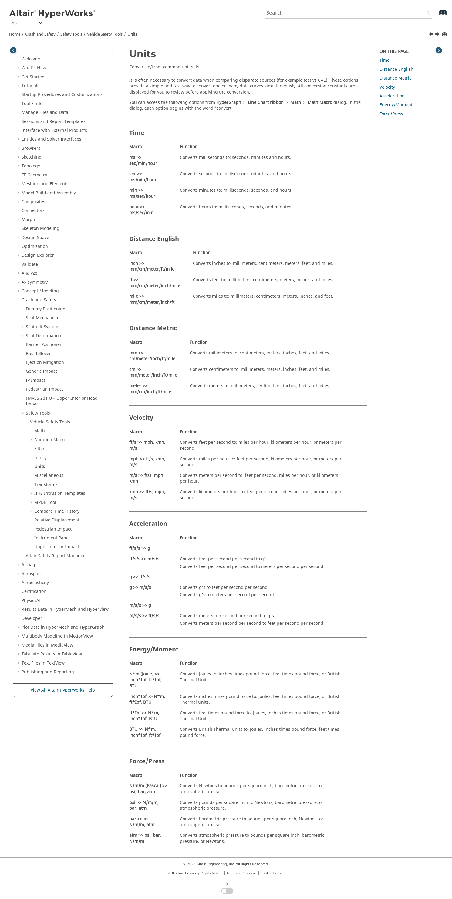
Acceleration (392, 96)
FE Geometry (34, 175)
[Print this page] (445, 34)
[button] (19, 59)
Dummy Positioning (46, 309)
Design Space (35, 237)
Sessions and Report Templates (54, 121)
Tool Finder (33, 104)
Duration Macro (50, 440)
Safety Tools (71, 34)
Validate (30, 264)
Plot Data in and (63, 627)
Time (384, 60)
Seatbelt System (42, 327)
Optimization (35, 246)
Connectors (33, 210)
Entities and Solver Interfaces (51, 139)
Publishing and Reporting (48, 672)
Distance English (396, 69)
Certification (34, 591)
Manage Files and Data (45, 112)
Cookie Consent (273, 873)
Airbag (28, 565)
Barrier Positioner (44, 344)
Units (132, 34)
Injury (40, 458)
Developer (32, 618)
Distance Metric (395, 78)
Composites (33, 202)
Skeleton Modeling (40, 228)
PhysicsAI (31, 600)
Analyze (29, 273)
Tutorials (30, 86)
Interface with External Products (54, 130)
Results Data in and (65, 609)
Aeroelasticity (35, 582)
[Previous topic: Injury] (431, 35)
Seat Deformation (43, 336)
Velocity (387, 87)
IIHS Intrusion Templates (59, 493)
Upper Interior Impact (56, 547)
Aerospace (32, 574)
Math (39, 431)
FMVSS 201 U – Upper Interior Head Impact (62, 401)
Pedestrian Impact (44, 389)
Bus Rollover (38, 353)
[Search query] (348, 13)
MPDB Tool (45, 502)
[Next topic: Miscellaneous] (437, 35)
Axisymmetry (35, 282)
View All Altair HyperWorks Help (63, 690)
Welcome (31, 59)
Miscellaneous (48, 475)
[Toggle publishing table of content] (13, 50)
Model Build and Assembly (49, 193)
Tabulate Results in (52, 654)
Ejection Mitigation (45, 362)
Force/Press (391, 114)
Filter (39, 449)
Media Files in (47, 645)
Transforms (46, 484)
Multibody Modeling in (57, 636)
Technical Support (241, 873)
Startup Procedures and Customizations (62, 94)
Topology (31, 166)
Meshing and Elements (45, 184)
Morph (28, 220)
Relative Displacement (56, 520)
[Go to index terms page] (436, 15)
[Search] (426, 13)
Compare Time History (56, 511)
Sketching (32, 157)
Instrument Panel (52, 538)
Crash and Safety (40, 34)
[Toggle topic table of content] (439, 50)
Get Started (33, 77)
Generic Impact (41, 371)
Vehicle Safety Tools (105, 34)
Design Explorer (38, 255)
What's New (34, 68)
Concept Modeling (40, 291)
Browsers (31, 148)
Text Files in (43, 663)
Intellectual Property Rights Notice (194, 873)
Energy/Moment (396, 105)
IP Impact (35, 380)
